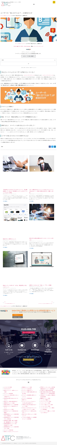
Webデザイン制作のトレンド (9, 238)
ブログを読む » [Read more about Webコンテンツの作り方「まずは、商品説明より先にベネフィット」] (5, 295)
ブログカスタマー (7, 388)
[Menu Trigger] (54, 2)
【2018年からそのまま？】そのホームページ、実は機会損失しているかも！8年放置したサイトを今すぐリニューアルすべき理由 (15, 191)
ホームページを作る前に (27, 388)
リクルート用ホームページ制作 (46, 404)
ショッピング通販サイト (45, 399)
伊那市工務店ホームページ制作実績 (11, 404)
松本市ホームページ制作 (9, 409)
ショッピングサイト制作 (45, 406)
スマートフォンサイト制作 (45, 401)
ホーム (2, 15)
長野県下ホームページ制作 (9, 403)
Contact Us (22, 350)
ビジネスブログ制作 (8, 387)
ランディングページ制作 (45, 403)
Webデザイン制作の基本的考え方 (10, 401)
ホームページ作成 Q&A (8, 430)
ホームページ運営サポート (27, 390)
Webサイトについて (7, 15)
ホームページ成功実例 (8, 393)
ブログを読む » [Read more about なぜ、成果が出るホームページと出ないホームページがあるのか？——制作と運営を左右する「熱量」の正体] (31, 201)
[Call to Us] (9, 345)
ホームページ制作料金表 (27, 398)
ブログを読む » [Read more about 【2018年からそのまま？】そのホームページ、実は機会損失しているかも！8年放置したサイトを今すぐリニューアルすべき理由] (5, 201)
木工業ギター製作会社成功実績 (46, 390)
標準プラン (24, 399)
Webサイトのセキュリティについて (11, 431)
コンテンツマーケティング (38, 46)
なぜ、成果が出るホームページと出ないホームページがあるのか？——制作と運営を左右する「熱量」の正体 (41, 191)
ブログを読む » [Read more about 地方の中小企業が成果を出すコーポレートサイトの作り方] (31, 248)
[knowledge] (35, 345)
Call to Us (8, 350)
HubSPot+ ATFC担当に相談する (28, 56)
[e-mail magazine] (48, 345)
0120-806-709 (28, 329)
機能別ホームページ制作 (45, 398)
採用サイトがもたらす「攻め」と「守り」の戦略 (40, 285)
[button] (54, 60)
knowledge (35, 350)
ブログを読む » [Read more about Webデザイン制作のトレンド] (5, 247)
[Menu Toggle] (33, 4)
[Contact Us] (22, 345)
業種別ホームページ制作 (27, 387)
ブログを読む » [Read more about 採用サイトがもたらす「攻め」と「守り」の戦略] (31, 293)
